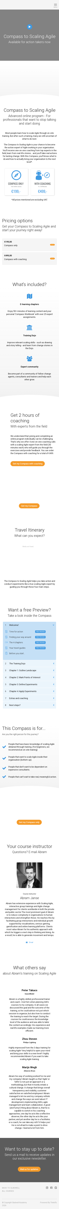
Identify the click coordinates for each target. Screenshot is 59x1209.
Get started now (46, 245)
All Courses (8, 1191)
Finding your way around (25, 637)
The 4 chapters (25, 642)
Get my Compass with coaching (27, 463)
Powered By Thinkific (48, 1202)
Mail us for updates (28, 1169)
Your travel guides (25, 648)
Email (29, 942)
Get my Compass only (28, 822)
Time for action (25, 632)
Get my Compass (28, 506)
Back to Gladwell (11, 1188)
